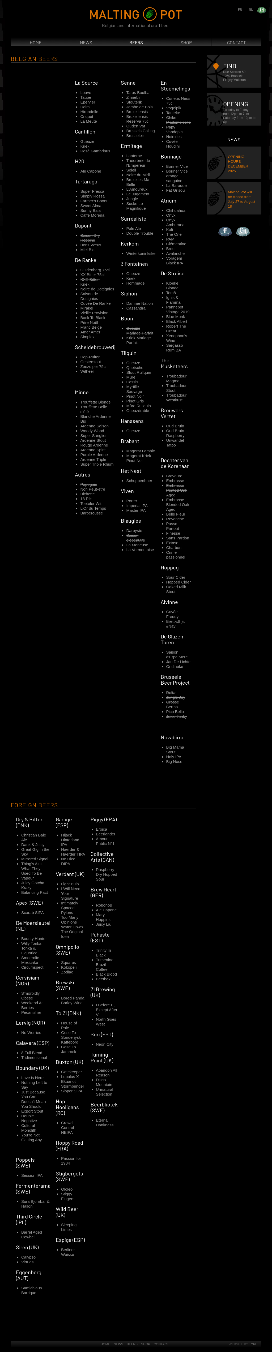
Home (35, 42)
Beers (136, 42)
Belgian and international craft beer (136, 25)
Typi (252, 1344)
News (86, 42)
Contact (236, 42)
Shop (186, 42)
